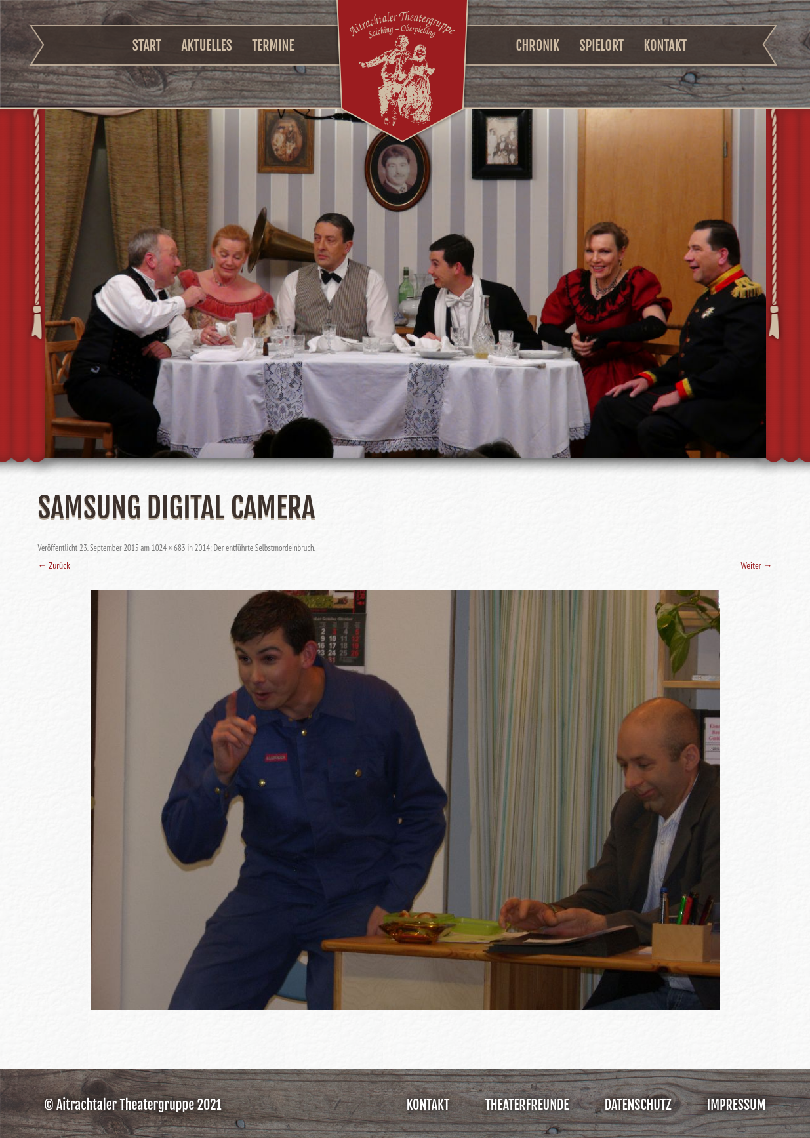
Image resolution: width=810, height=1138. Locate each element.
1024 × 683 (169, 548)
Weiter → (756, 565)
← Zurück (54, 565)
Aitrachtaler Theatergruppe (402, 73)
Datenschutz (638, 1105)
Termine (273, 45)
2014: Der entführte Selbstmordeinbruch (254, 548)
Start (146, 45)
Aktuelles (206, 45)
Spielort (602, 45)
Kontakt (665, 45)
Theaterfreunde (527, 1105)
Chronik (538, 45)
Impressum (736, 1105)
